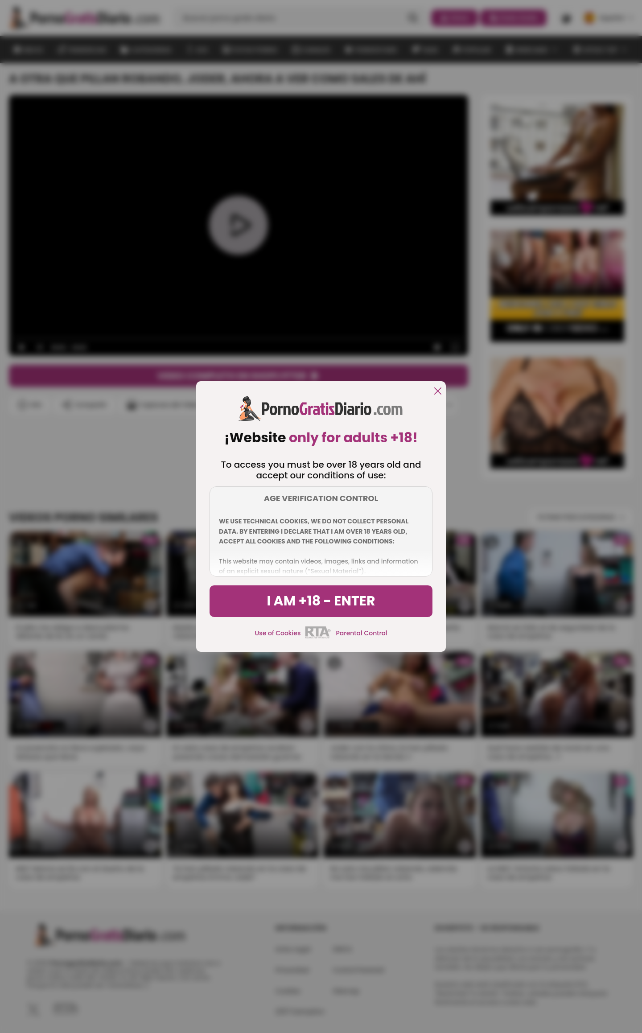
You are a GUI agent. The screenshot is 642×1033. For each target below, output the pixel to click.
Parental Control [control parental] (361, 633)
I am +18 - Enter (321, 601)
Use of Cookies (278, 633)
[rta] (318, 637)
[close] (437, 391)
